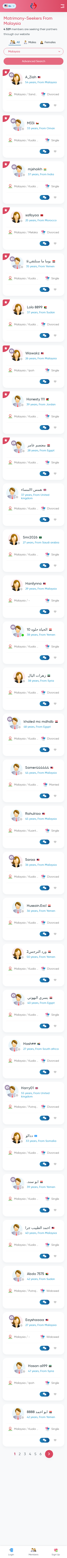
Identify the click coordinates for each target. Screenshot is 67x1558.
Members (33, 1552)
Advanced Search (33, 61)
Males (30, 42)
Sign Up (56, 1552)
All (15, 42)
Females (48, 42)
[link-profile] (33, 79)
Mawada (33, 6)
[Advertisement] (33, 654)
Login (11, 1552)
